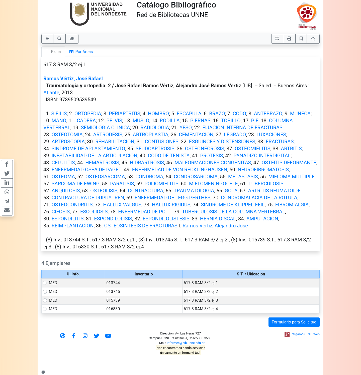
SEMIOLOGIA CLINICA (105, 128)
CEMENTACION (196, 135)
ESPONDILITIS (68, 219)
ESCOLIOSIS (94, 212)
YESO (185, 128)
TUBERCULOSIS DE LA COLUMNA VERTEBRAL (233, 212)
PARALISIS (122, 184)
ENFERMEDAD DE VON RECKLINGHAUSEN (179, 170)
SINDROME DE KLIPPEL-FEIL (232, 205)
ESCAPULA (189, 114)
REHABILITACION (114, 142)
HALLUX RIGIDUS (171, 205)
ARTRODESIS (107, 135)
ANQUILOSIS (66, 191)
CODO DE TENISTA (169, 156)
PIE (254, 121)
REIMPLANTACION (73, 226)
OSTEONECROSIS (204, 149)
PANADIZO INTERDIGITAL (262, 156)
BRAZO (217, 114)
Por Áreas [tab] (81, 51)
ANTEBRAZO (268, 114)
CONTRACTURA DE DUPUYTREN (88, 198)
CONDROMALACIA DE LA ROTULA (259, 198)
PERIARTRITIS (124, 114)
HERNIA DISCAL (218, 219)
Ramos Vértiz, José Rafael (73, 79)
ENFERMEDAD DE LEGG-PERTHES (173, 198)
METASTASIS (243, 177)
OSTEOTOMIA (67, 135)
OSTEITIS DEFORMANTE (289, 163)
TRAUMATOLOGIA (194, 191)
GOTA (231, 191)
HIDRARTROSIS (147, 163)
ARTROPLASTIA (150, 135)
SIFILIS (59, 114)
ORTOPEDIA (87, 114)
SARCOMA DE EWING (76, 184)
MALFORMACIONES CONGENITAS (212, 163)
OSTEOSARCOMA (105, 177)
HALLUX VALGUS (122, 205)
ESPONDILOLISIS (113, 219)
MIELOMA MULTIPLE (291, 177)
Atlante (51, 93)
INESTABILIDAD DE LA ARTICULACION (94, 156)
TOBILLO (231, 121)
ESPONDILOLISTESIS (166, 219)
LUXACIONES (271, 135)
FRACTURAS (280, 142)
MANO (59, 121)
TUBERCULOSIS (266, 184)
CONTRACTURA (145, 191)
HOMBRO (158, 114)
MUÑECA (300, 114)
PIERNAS (200, 121)
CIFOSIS (61, 212)
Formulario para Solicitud (294, 322)
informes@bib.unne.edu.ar (186, 343)
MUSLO (141, 121)
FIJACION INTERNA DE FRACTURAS (242, 128)
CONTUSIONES (161, 142)
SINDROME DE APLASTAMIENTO (88, 149)
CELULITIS (63, 163)
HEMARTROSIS (102, 163)
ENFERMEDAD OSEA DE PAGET (87, 170)
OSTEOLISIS (103, 191)
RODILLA (169, 121)
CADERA (86, 121)
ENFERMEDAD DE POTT (144, 212)
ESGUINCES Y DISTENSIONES (222, 142)
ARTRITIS (291, 149)
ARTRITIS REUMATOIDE (274, 191)
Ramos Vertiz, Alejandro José (215, 226)
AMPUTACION (262, 219)
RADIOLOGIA (154, 128)
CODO (239, 114)
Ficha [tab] (53, 51)
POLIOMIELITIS (161, 184)
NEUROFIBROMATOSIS (263, 170)
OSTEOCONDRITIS (72, 205)
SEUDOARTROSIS (155, 149)
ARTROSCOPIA (68, 142)
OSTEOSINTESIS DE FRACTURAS (140, 226)
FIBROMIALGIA (292, 205)
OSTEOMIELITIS (252, 149)
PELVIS (114, 121)
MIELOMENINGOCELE (213, 184)
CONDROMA (149, 177)
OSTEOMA (63, 177)
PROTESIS (211, 156)
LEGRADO (235, 135)
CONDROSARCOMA (196, 177)
